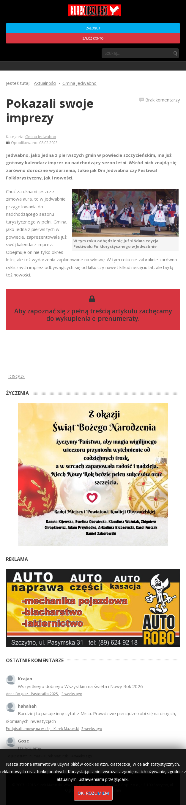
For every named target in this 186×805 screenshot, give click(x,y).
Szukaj (175, 53)
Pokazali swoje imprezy (50, 110)
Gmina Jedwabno (40, 136)
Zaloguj (93, 28)
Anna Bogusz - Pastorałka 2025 (32, 693)
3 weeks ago (72, 693)
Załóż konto (93, 38)
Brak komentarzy (162, 100)
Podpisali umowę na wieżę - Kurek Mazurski (42, 728)
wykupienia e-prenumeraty (97, 318)
